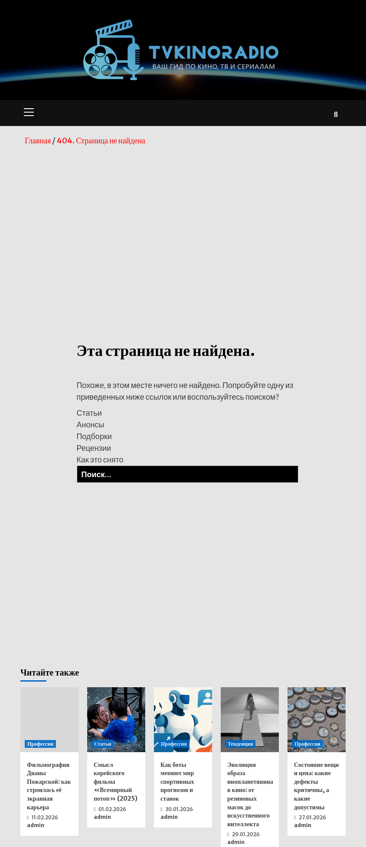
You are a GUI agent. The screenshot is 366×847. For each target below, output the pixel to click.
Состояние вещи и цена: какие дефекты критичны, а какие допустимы (316, 786)
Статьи (89, 412)
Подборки (94, 436)
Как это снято (100, 459)
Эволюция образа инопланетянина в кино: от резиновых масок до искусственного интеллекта (250, 794)
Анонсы (91, 424)
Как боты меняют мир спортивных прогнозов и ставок (177, 781)
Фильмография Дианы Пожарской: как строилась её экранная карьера (49, 786)
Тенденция (240, 743)
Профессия (40, 743)
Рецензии (94, 448)
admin (35, 825)
